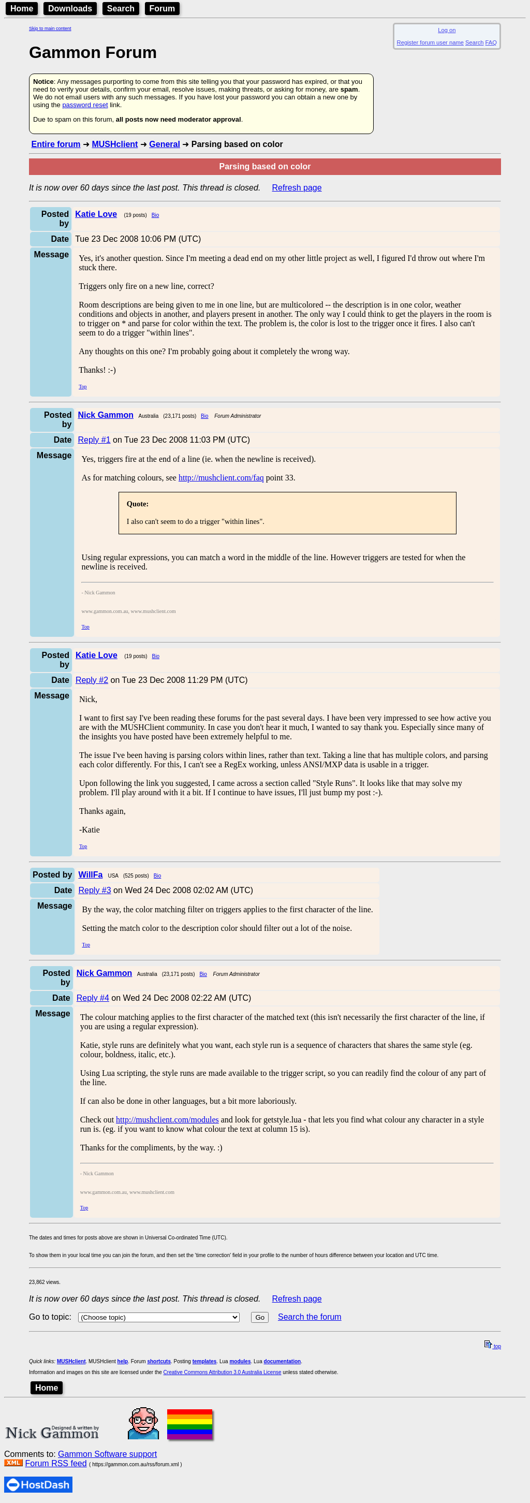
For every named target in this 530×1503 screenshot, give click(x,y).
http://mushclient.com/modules (167, 1119)
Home (21, 8)
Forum (162, 8)
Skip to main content (50, 28)
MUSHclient (115, 144)
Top (82, 386)
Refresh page (297, 187)
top (492, 1346)
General (164, 144)
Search (121, 8)
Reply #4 (93, 998)
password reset (85, 105)
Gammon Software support (107, 1454)
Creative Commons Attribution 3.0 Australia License (223, 1372)
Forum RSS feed (55, 1463)
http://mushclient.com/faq (221, 477)
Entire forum (55, 144)
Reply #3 (94, 890)
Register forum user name (430, 42)
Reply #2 (92, 680)
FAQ (491, 42)
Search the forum (310, 1316)
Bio (155, 215)
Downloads (70, 8)
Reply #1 (94, 439)
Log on (446, 30)
